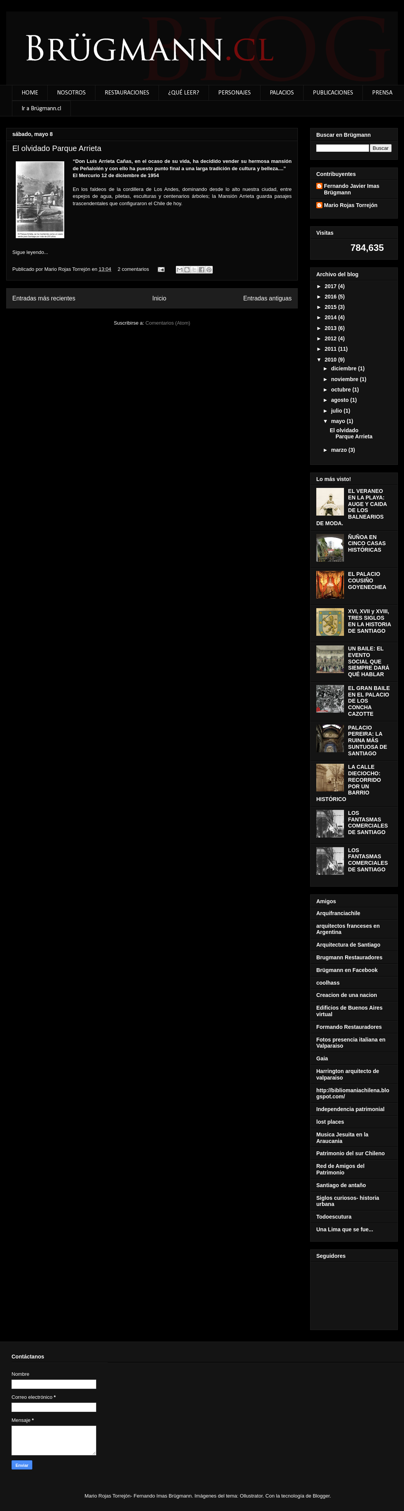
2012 (331, 338)
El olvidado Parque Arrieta (56, 148)
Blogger (321, 1496)
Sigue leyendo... (30, 252)
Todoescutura (334, 1217)
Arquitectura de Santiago (348, 945)
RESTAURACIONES (127, 93)
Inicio (159, 298)
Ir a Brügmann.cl (41, 109)
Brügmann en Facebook (346, 970)
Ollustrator (251, 1496)
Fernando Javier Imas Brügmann (351, 189)
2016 (331, 297)
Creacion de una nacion (346, 995)
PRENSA (382, 93)
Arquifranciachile (338, 913)
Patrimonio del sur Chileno (350, 1153)
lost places (330, 1122)
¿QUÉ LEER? (183, 93)
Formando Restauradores (349, 1027)
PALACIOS (282, 93)
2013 (331, 328)
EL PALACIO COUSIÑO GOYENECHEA (367, 580)
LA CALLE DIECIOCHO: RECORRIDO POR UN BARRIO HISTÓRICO (348, 783)
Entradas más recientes (43, 298)
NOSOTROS (71, 93)
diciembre (344, 368)
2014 (331, 317)
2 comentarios (133, 269)
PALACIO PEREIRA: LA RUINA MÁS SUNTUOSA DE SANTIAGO (367, 740)
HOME (30, 93)
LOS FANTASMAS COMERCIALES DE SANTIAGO (368, 822)
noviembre (345, 379)
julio (337, 411)
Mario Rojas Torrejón (68, 269)
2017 (331, 286)
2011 (331, 349)
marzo (339, 450)
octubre (341, 389)
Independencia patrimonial (350, 1109)
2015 (331, 307)
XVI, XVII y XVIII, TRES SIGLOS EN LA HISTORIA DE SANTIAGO (369, 621)
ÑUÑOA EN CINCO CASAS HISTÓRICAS (367, 543)
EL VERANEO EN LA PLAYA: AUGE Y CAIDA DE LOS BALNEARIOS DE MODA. (351, 507)
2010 (331, 360)
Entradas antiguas (267, 298)
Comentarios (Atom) (167, 323)
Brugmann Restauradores (349, 957)
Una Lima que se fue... (344, 1229)
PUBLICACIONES (333, 93)
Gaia (322, 1058)
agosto (340, 400)
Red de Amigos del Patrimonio (340, 1169)
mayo (338, 421)
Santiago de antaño (341, 1185)
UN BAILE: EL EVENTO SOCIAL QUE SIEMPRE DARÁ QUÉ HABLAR (368, 661)
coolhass (328, 983)
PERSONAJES (234, 93)
